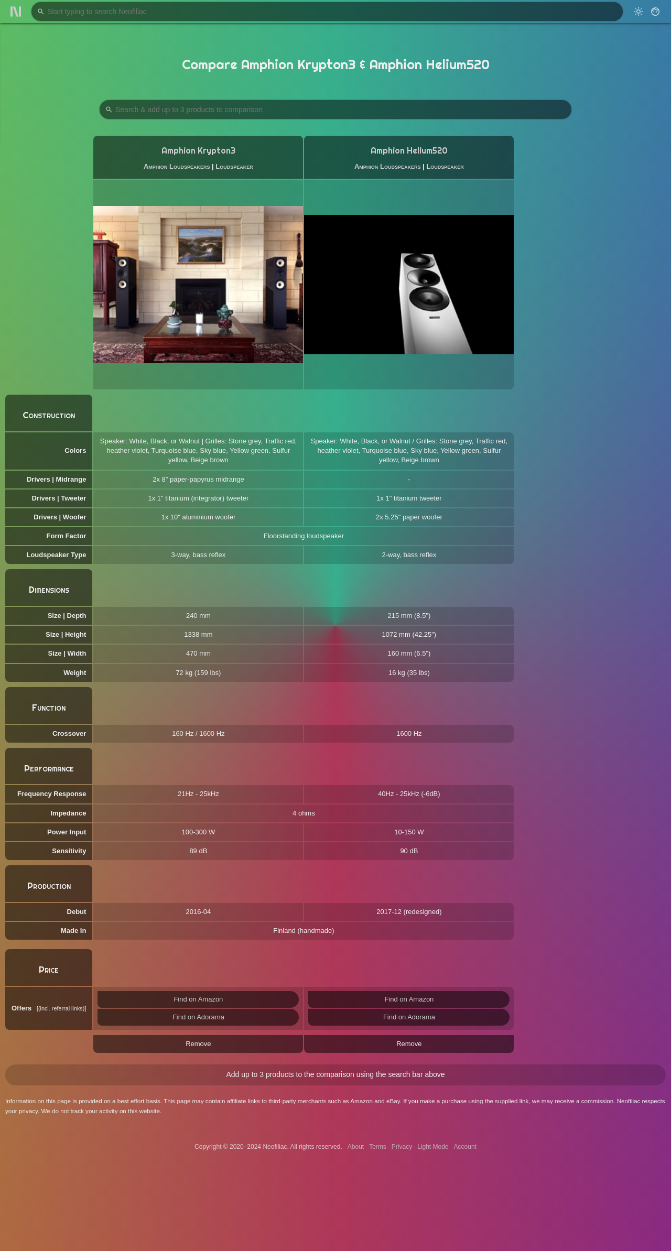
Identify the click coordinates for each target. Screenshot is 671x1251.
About (356, 1146)
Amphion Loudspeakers (177, 166)
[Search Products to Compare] (335, 109)
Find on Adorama (198, 1017)
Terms (377, 1146)
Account (465, 1146)
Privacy (402, 1146)
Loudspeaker (234, 166)
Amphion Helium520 (409, 150)
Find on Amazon (198, 999)
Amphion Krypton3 (198, 150)
